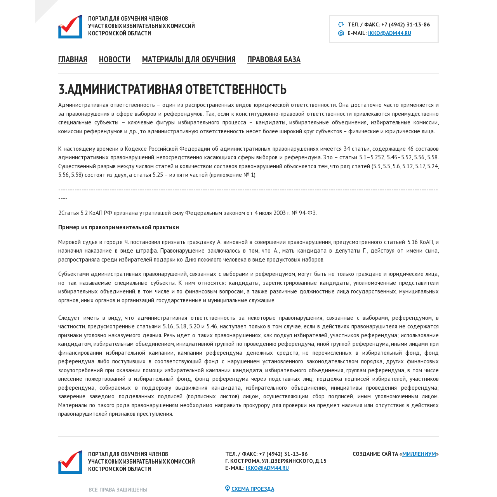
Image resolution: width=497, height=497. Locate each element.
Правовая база (274, 59)
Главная (72, 59)
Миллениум (419, 453)
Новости (114, 59)
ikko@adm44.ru (389, 33)
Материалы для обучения (189, 59)
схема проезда (252, 488)
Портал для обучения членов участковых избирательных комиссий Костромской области (141, 25)
